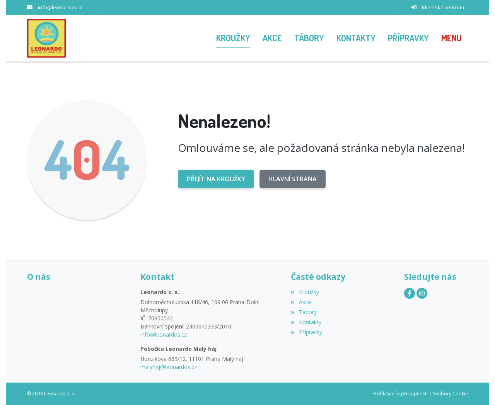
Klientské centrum (443, 7)
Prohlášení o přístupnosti (400, 393)
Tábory (303, 312)
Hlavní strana (292, 179)
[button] (451, 38)
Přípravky (306, 332)
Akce (301, 302)
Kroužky (305, 292)
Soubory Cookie (450, 393)
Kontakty (306, 322)
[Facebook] (409, 293)
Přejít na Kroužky (216, 179)
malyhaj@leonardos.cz (168, 367)
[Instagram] (421, 293)
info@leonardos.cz (60, 7)
